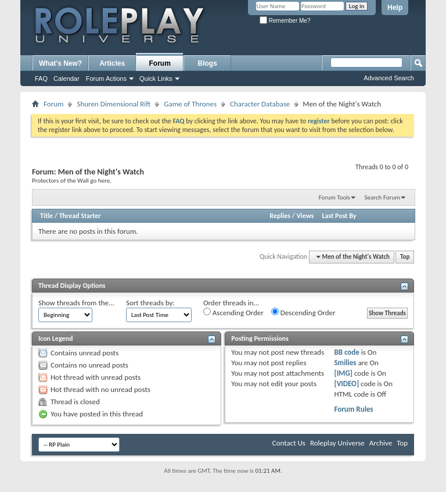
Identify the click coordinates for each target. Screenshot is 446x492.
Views (305, 216)
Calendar (66, 78)
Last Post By (339, 216)
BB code (346, 352)
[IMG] (343, 373)
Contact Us (288, 442)
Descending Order (303, 312)
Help (394, 7)
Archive (380, 442)
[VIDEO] (346, 383)
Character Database (260, 103)
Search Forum (383, 197)
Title (46, 216)
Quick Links (155, 78)
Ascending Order (233, 312)
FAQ (41, 78)
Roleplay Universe (337, 442)
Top (404, 257)
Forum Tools (334, 197)
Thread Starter (80, 216)
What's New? (60, 63)
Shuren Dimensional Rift (113, 103)
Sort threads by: (150, 302)
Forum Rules (353, 409)
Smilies (345, 362)
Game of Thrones (190, 103)
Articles (112, 63)
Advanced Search (389, 77)
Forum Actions (106, 78)
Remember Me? (285, 20)
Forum (160, 63)
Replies (279, 216)
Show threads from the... (76, 302)
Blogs (207, 63)
